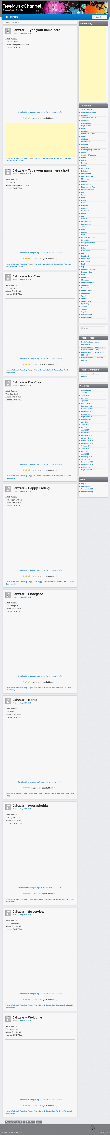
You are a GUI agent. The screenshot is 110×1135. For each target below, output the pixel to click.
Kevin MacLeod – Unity (90, 350)
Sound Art (85, 288)
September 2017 (87, 417)
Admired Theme (103, 1132)
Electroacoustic (87, 176)
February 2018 (86, 406)
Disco (83, 160)
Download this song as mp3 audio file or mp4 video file (40, 112)
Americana (85, 120)
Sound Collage (86, 291)
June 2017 (85, 425)
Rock (83, 275)
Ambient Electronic (88, 118)
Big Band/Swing (87, 126)
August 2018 (86, 390)
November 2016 (87, 443)
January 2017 (86, 438)
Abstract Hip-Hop (87, 110)
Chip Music (85, 142)
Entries (85, 486)
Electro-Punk (86, 174)
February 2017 (86, 435)
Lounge (84, 232)
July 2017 (84, 422)
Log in (83, 484)
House (83, 213)
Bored (36, 793)
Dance (83, 158)
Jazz (83, 227)
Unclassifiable (86, 317)
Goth (83, 203)
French (83, 195)
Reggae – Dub (86, 272)
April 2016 (85, 454)
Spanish (84, 296)
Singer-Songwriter (88, 282)
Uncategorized (86, 314)
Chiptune (84, 144)
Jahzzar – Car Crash (28, 382)
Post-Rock (85, 256)
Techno (84, 306)
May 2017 (84, 427)
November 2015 (87, 464)
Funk (83, 197)
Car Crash (37, 476)
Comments (87, 489)
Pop (25, 158)
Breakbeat (85, 131)
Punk (83, 264)
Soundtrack (85, 293)
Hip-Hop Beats (86, 211)
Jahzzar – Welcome (27, 1017)
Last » (39, 1122)
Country (84, 152)
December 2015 (87, 462)
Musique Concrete (88, 243)
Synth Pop (85, 304)
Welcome (67, 1111)
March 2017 (85, 433)
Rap (82, 267)
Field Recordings (87, 190)
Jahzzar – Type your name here (36, 30)
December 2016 (87, 441)
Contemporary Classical (90, 150)
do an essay (85, 374)
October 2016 (86, 446)
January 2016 (86, 459)
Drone (83, 166)
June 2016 (85, 449)
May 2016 (84, 451)
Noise (83, 248)
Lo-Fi (83, 229)
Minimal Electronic (88, 237)
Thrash (83, 309)
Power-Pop (85, 259)
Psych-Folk (85, 261)
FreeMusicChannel (21, 6)
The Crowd (68, 370)
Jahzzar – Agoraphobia (30, 805)
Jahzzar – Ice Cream (28, 276)
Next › (32, 1122)
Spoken (84, 298)
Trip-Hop (84, 312)
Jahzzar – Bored (25, 700)
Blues (83, 128)
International (86, 224)
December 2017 (87, 409)
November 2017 (87, 411)
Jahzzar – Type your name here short (41, 170)
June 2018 (85, 395)
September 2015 (87, 470)
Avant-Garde (86, 123)
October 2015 (86, 467)
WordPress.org (87, 492)
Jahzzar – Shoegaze (28, 594)
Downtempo (85, 163)
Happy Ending (42, 582)
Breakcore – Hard (88, 134)
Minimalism (85, 240)
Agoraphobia (38, 899)
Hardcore (84, 205)
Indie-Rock (20, 158)
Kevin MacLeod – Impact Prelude (93, 347)
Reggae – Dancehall (88, 269)
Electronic (85, 179)
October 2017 (86, 414)
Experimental (86, 184)
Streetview (59, 1005)
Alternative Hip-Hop (88, 112)
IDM (82, 216)
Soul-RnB (84, 285)
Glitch (83, 200)
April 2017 (85, 430)
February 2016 (86, 457)
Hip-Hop (84, 208)
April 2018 (85, 401)
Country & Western (88, 155)
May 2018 (84, 398)
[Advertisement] (39, 140)
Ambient (84, 115)
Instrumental (86, 221)
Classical (84, 147)
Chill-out (84, 139)
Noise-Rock (85, 251)
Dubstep (84, 171)
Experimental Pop (88, 187)
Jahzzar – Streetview (28, 911)
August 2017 (86, 419)
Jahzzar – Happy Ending (31, 488)
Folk (13, 158)
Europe (84, 182)
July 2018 (84, 393)
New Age (84, 245)
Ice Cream (41, 158)
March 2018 (85, 403)
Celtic (83, 136)
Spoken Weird (86, 301)
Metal (83, 235)
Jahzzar (56, 158)
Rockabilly (85, 277)
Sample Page (14, 17)
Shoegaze (59, 688)
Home (6, 17)
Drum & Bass (86, 168)
